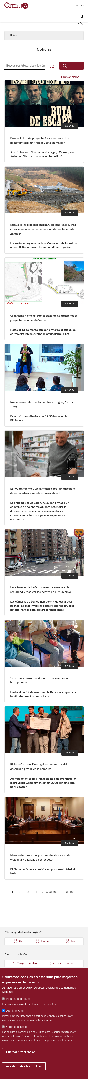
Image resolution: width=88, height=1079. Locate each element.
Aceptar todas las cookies (24, 1066)
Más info (7, 992)
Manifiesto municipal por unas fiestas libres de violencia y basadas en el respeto (44, 838)
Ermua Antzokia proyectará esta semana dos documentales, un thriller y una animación (44, 121)
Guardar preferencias (20, 1052)
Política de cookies (18, 999)
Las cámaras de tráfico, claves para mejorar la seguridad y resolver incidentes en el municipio (44, 572)
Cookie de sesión (17, 1027)
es (76, 5)
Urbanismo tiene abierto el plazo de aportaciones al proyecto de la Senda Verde (44, 299)
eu (82, 5)
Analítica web (15, 1011)
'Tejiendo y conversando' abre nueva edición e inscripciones (44, 661)
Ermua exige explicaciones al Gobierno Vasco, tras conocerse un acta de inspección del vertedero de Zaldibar (44, 210)
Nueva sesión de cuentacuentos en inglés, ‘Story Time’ (44, 385)
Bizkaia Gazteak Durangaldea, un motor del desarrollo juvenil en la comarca (44, 749)
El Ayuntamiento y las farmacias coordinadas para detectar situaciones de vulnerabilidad (44, 478)
